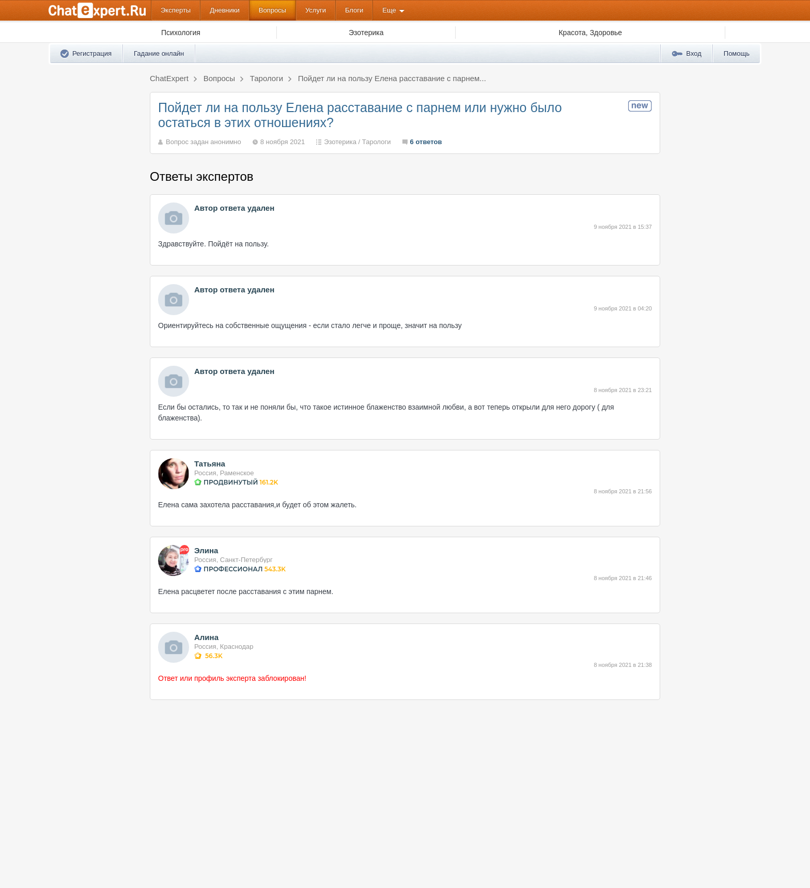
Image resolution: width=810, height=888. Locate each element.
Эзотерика (340, 142)
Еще (389, 10)
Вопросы (272, 10)
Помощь (737, 53)
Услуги (315, 10)
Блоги (354, 10)
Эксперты (176, 10)
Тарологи (376, 142)
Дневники (225, 10)
